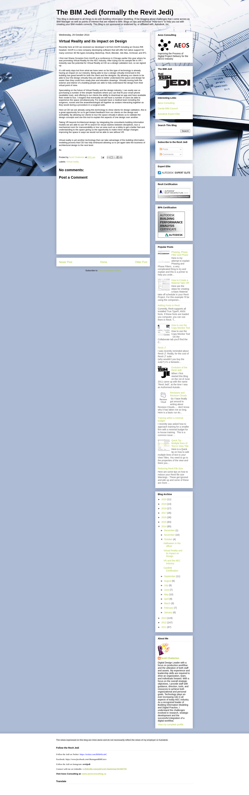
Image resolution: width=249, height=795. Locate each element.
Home (103, 262)
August (168, 581)
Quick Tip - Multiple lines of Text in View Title (180, 443)
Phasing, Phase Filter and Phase (179, 253)
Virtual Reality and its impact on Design (172, 553)
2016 (164, 517)
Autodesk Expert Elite (169, 114)
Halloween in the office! (172, 544)
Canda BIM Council (168, 108)
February (169, 607)
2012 (164, 622)
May (166, 594)
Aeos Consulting (166, 103)
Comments (167, 154)
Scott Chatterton (170, 658)
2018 (164, 508)
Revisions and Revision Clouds (178, 394)
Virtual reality (72, 161)
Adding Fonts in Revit (169, 305)
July (166, 585)
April (166, 599)
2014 (164, 526)
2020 (164, 499)
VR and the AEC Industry (171, 562)
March (167, 603)
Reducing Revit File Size (170, 468)
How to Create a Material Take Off (180, 281)
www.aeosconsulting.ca (93, 774)
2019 (164, 504)
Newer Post (65, 262)
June (167, 589)
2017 (164, 513)
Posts (164, 149)
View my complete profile (170, 724)
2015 (164, 522)
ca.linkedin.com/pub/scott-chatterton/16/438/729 (104, 769)
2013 (164, 618)
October (168, 539)
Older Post (141, 262)
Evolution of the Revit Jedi (179, 369)
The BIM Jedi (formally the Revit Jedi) (115, 12)
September (170, 576)
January (168, 612)
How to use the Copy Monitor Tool (180, 326)
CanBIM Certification (170, 569)
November (169, 535)
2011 (164, 627)
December (169, 530)
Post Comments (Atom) (110, 270)
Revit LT (162, 347)
